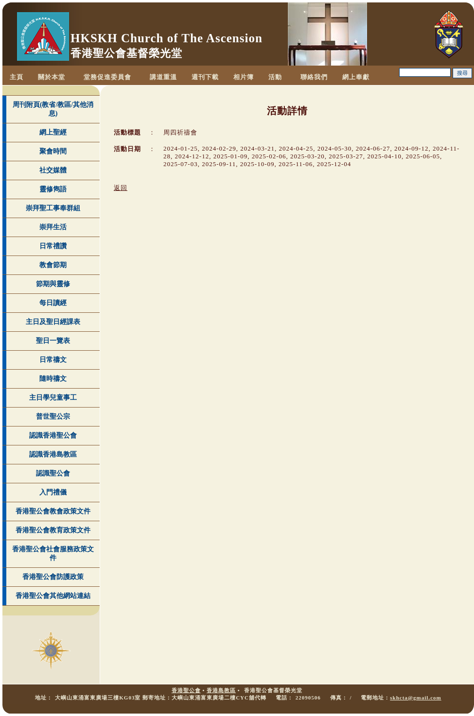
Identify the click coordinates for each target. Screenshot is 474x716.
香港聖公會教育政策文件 (53, 530)
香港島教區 (221, 690)
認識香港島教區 (53, 454)
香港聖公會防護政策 (53, 576)
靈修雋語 (53, 189)
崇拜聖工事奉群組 (53, 208)
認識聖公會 (53, 473)
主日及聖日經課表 (53, 321)
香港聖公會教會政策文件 (53, 511)
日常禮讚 (53, 246)
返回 (120, 187)
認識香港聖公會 (53, 435)
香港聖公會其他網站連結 (53, 595)
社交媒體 (53, 170)
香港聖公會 (186, 690)
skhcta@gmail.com (415, 697)
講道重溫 (163, 77)
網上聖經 (53, 132)
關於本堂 (51, 77)
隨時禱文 (53, 378)
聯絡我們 (314, 77)
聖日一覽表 (53, 340)
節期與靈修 (53, 284)
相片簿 (243, 77)
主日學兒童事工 (53, 397)
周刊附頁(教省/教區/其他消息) (53, 109)
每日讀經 (53, 303)
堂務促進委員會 (107, 77)
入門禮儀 (53, 492)
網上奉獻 (355, 77)
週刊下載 (205, 77)
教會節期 (53, 265)
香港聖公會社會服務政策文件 (53, 554)
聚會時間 (53, 151)
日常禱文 (53, 359)
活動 (275, 77)
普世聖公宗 (53, 416)
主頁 (16, 77)
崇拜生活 (53, 227)
